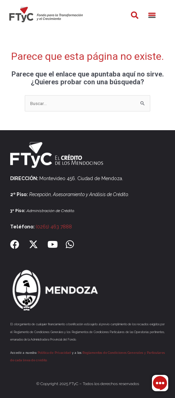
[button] (134, 15)
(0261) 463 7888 (54, 226)
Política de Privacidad (54, 352)
